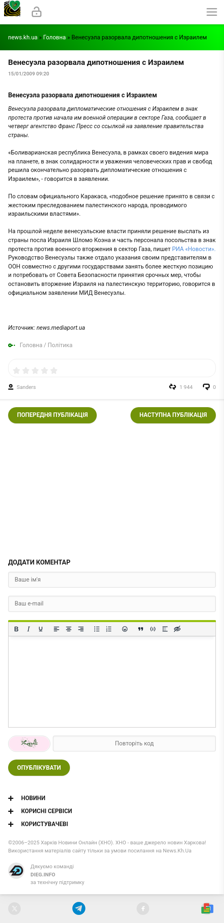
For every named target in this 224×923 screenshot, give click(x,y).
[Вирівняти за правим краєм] (81, 629)
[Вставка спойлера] (165, 629)
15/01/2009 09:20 (28, 74)
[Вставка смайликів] (125, 629)
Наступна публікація (173, 415)
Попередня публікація (52, 415)
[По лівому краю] (56, 629)
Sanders (26, 387)
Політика (60, 345)
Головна (54, 37)
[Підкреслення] (41, 629)
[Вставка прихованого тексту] (177, 629)
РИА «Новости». (193, 249)
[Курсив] (28, 629)
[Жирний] (16, 629)
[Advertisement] (112, 488)
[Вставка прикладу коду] (153, 629)
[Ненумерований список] (97, 629)
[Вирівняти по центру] (69, 629)
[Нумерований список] (109, 629)
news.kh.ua (22, 37)
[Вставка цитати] (141, 629)
